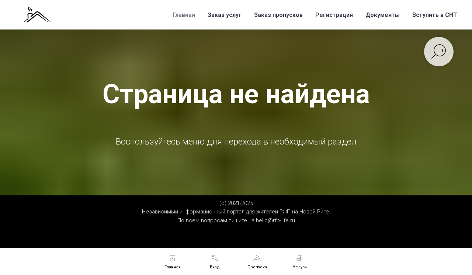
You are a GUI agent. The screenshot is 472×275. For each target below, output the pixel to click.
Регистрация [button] (334, 14)
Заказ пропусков (278, 14)
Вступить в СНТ (434, 14)
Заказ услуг (225, 14)
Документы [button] (382, 14)
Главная (184, 14)
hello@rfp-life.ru (275, 220)
